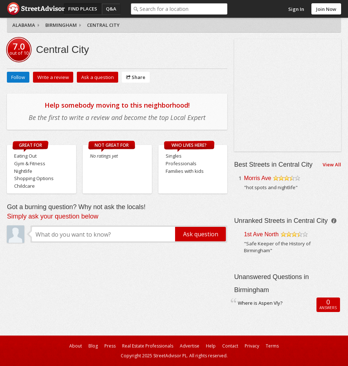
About (75, 346)
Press (110, 346)
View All (332, 164)
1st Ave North (261, 234)
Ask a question (97, 77)
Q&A (111, 8)
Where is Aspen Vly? (260, 303)
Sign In (296, 9)
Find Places (82, 8)
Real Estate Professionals (147, 346)
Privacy (252, 346)
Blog (93, 346)
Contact (230, 346)
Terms (272, 346)
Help (211, 346)
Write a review (53, 77)
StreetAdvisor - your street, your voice (36, 9)
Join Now (326, 9)
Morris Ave (257, 178)
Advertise (189, 346)
